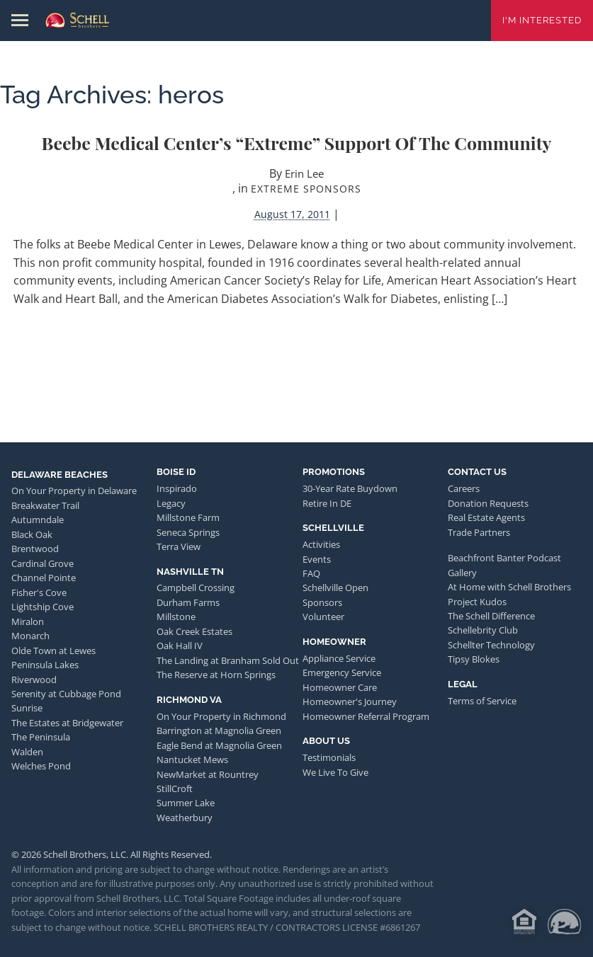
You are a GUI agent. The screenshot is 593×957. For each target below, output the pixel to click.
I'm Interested (542, 20)
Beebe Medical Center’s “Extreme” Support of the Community (297, 142)
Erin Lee (304, 173)
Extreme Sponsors (306, 188)
